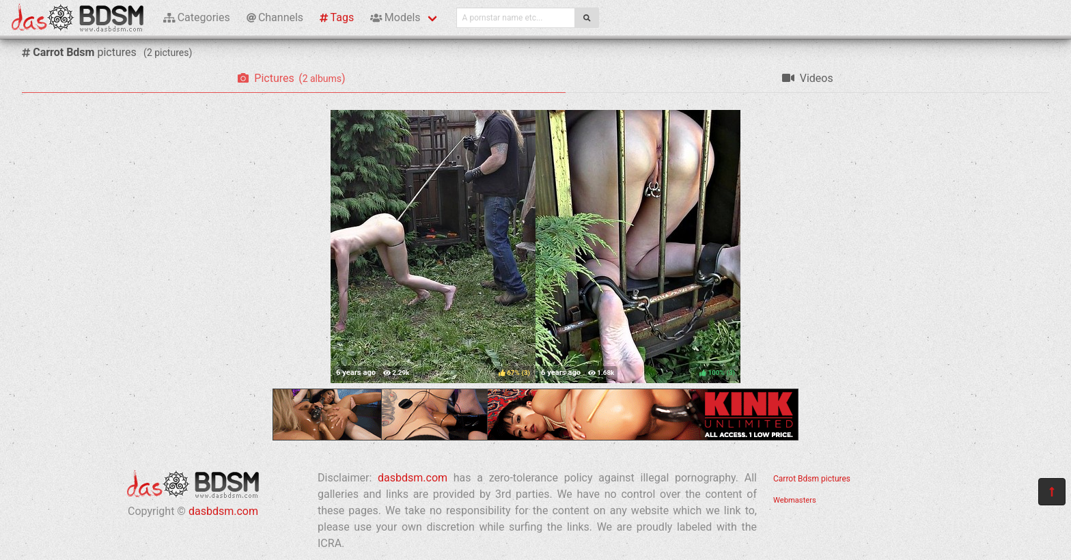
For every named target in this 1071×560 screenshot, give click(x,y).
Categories (196, 17)
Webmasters (794, 500)
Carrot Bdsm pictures (811, 479)
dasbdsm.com (223, 511)
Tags (337, 17)
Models (395, 17)
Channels (275, 17)
